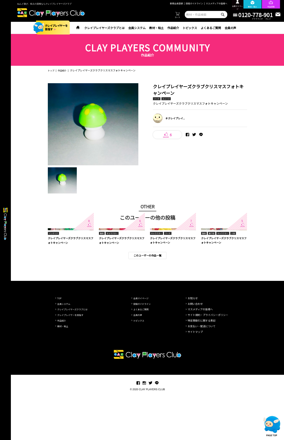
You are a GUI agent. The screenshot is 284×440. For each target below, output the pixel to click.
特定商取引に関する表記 (202, 367)
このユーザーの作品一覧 (147, 301)
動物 (102, 278)
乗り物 (213, 278)
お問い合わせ (195, 350)
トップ (51, 70)
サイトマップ (195, 378)
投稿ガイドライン (187, 3)
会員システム (137, 28)
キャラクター (113, 278)
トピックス (190, 28)
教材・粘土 (156, 28)
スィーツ (168, 98)
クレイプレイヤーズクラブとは (104, 28)
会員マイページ (142, 344)
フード (157, 98)
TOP (59, 344)
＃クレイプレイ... (175, 119)
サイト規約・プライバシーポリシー (208, 361)
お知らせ (193, 344)
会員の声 (230, 28)
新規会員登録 (169, 3)
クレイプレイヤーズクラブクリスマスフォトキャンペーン (69, 286)
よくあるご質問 (211, 28)
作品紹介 (173, 28)
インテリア (54, 278)
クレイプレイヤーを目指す (72, 361)
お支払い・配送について (202, 372)
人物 (237, 278)
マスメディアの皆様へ (209, 3)
